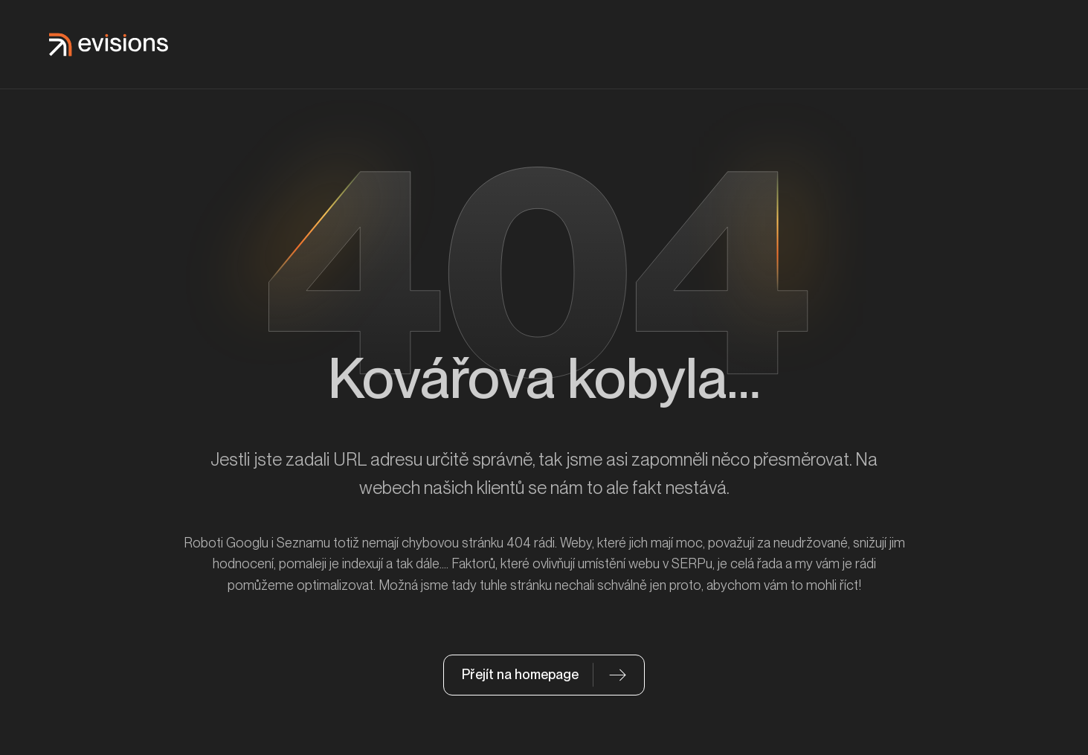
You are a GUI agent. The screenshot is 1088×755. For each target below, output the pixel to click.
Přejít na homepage (520, 674)
